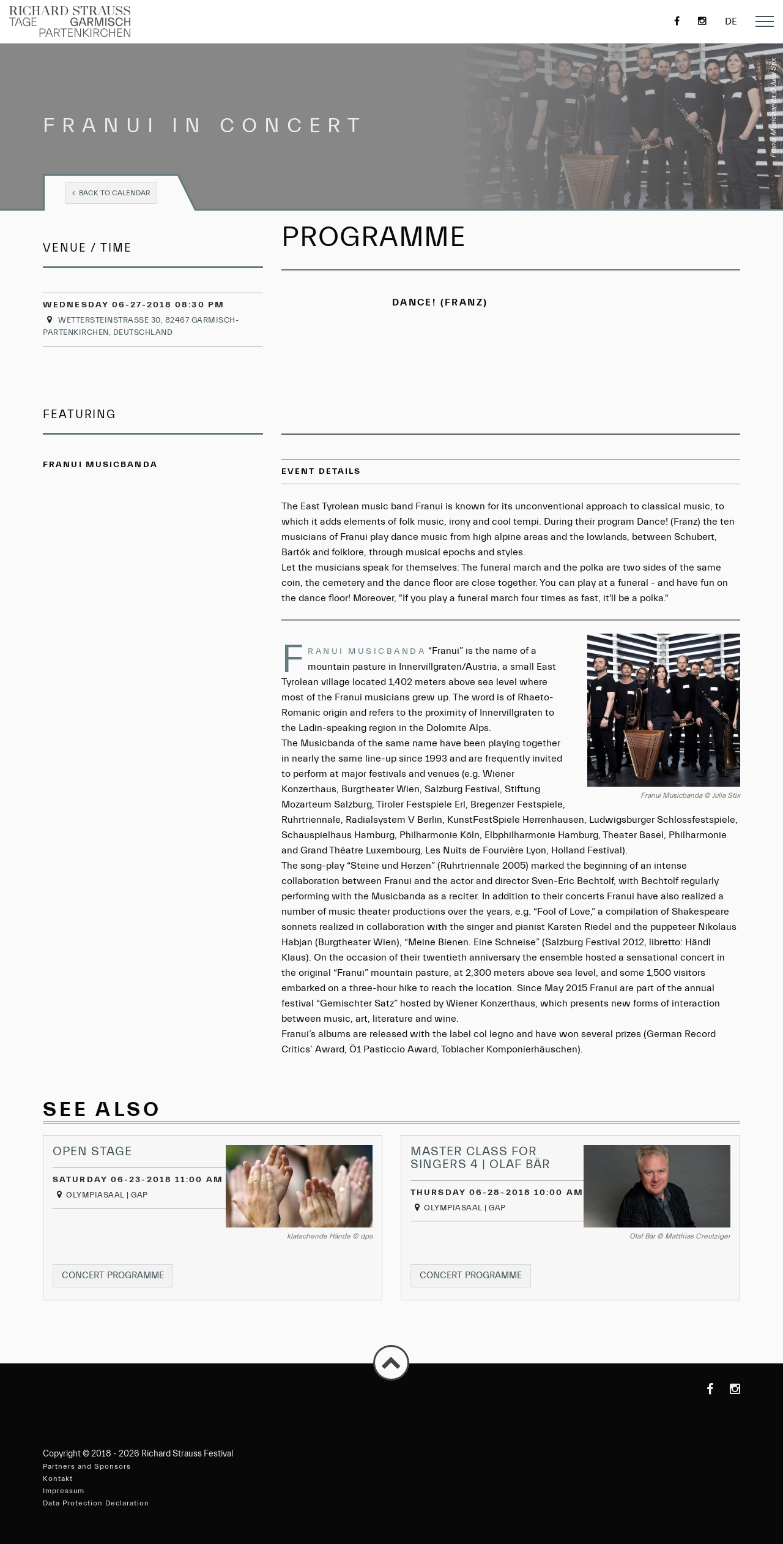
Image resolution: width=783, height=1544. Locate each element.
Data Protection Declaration (96, 1503)
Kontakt (58, 1478)
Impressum (63, 1490)
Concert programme (117, 1278)
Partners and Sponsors (87, 1466)
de (731, 21)
